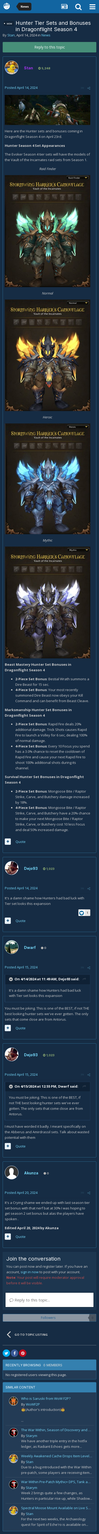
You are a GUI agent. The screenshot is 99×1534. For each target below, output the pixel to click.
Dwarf (30, 947)
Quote (21, 841)
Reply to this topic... (30, 1300)
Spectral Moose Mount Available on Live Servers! (56, 1508)
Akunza (31, 1173)
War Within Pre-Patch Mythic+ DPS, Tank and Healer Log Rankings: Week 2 (56, 1481)
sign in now (30, 1272)
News (45, 35)
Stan (11, 35)
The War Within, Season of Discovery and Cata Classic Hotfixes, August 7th (56, 1429)
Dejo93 (31, 868)
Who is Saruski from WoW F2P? (45, 1398)
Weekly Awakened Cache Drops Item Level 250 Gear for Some (56, 1456)
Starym (31, 1435)
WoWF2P (33, 1404)
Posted (21, 87)
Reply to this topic (49, 47)
